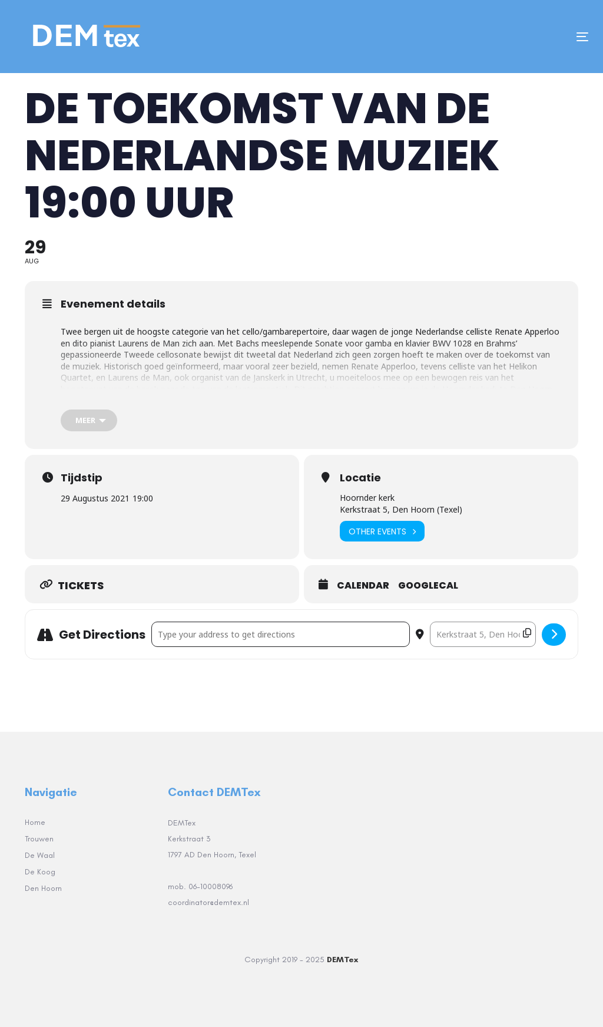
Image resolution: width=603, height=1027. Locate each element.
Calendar (363, 586)
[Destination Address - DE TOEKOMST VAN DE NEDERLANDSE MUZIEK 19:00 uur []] (483, 634)
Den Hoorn (43, 888)
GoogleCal (428, 586)
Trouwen (39, 839)
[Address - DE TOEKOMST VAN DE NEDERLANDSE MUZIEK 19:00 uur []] (280, 634)
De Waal (40, 855)
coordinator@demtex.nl (209, 902)
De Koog (40, 872)
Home (35, 822)
